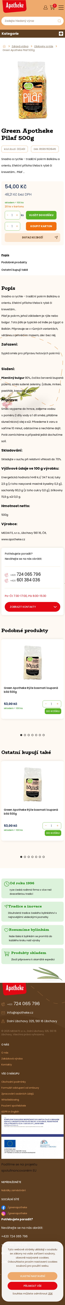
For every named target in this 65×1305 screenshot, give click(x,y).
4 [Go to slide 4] (32, 735)
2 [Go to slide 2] (25, 735)
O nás (4, 1052)
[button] (53, 711)
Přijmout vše (33, 1286)
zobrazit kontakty (23, 607)
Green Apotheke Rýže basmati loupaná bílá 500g (31, 690)
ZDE (50, 1293)
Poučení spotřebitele (13, 1105)
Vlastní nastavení (32, 1276)
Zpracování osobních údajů (17, 1093)
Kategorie (32, 33)
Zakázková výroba (12, 1058)
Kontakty (6, 1064)
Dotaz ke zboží (32, 237)
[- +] (51, 704)
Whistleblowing (10, 1099)
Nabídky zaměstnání (13, 1190)
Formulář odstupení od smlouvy (20, 1087)
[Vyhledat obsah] (59, 21)
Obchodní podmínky (13, 1081)
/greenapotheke (17, 1207)
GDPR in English (10, 1111)
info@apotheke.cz (20, 1013)
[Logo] (14, 7)
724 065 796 (25, 574)
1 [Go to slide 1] (21, 735)
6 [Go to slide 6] (40, 735)
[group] (32, 683)
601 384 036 (25, 580)
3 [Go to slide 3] (29, 735)
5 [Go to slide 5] (36, 735)
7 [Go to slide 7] (44, 735)
